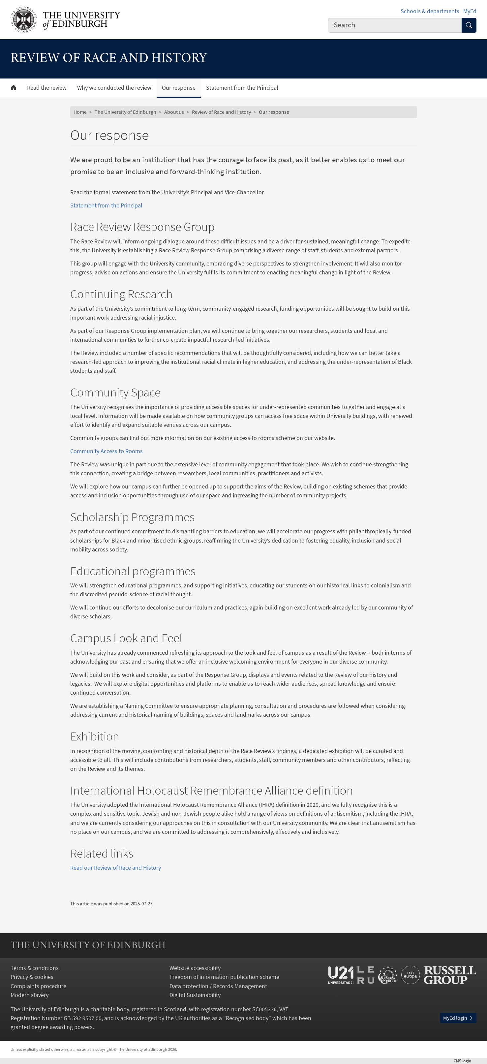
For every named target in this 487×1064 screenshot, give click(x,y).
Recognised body (247, 1018)
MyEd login (458, 1018)
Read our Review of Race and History (115, 867)
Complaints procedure (38, 986)
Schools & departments (430, 11)
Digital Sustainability (195, 995)
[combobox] (395, 25)
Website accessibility (195, 968)
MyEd (469, 11)
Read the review (47, 87)
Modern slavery (29, 995)
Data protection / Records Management (218, 986)
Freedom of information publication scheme (224, 977)
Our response (179, 87)
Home (80, 112)
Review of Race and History (221, 112)
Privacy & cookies (32, 977)
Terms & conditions (35, 968)
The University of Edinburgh (125, 112)
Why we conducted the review (114, 87)
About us (174, 112)
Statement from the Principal (242, 87)
